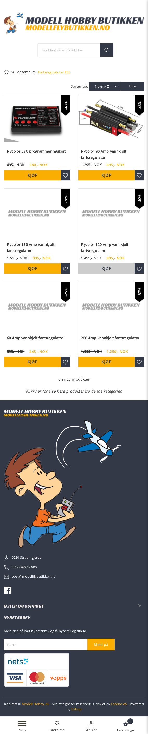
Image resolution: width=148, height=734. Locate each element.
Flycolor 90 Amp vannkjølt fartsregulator (103, 154)
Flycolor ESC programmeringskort (36, 151)
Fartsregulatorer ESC (54, 72)
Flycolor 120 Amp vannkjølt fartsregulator (104, 247)
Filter (133, 86)
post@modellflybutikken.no (34, 576)
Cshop (76, 709)
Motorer (23, 72)
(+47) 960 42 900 (24, 567)
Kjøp (32, 175)
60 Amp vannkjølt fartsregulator (35, 337)
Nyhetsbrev (17, 617)
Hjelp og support (24, 606)
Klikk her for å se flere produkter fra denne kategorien (74, 391)
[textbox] (75, 50)
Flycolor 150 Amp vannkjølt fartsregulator (30, 247)
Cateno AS (119, 704)
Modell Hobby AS (35, 704)
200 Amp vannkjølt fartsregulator (110, 337)
